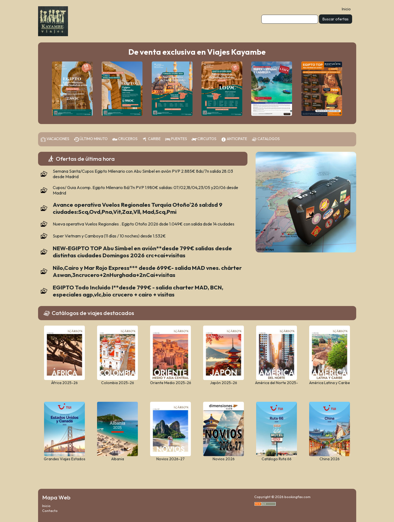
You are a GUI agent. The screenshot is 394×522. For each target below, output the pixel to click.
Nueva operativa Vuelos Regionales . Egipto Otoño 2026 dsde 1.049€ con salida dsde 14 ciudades (143, 224)
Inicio (346, 9)
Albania (117, 458)
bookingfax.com (297, 497)
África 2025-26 (64, 382)
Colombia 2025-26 (117, 382)
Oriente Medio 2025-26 (170, 382)
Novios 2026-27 (170, 458)
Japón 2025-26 (223, 382)
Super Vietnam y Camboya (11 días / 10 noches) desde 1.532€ (109, 236)
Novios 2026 (224, 458)
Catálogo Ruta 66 (276, 458)
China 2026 (329, 458)
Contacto (50, 510)
